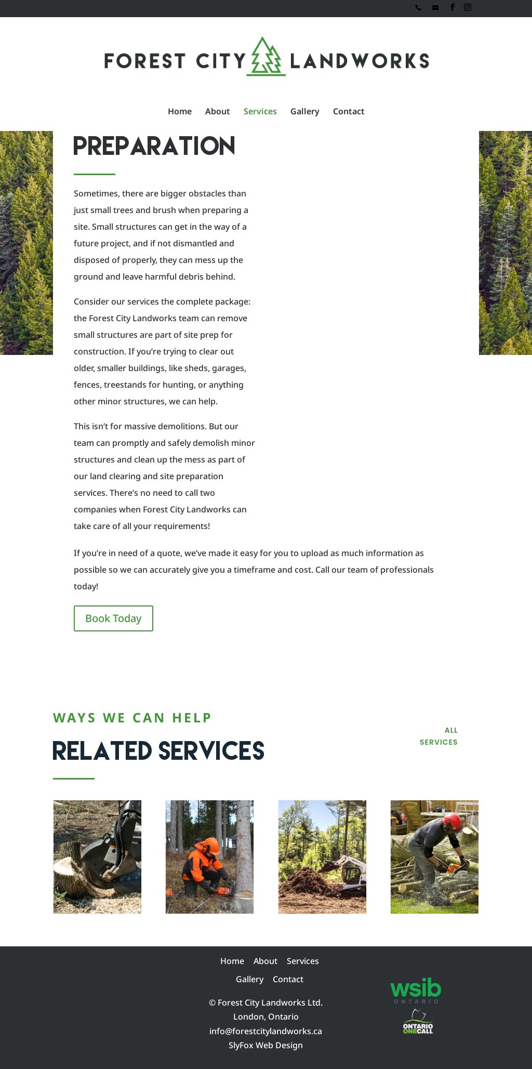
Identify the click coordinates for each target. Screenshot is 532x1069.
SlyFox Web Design (266, 1045)
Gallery (305, 112)
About (217, 112)
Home (180, 112)
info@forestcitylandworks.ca (265, 1031)
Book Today (113, 618)
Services (260, 112)
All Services (439, 736)
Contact (349, 112)
